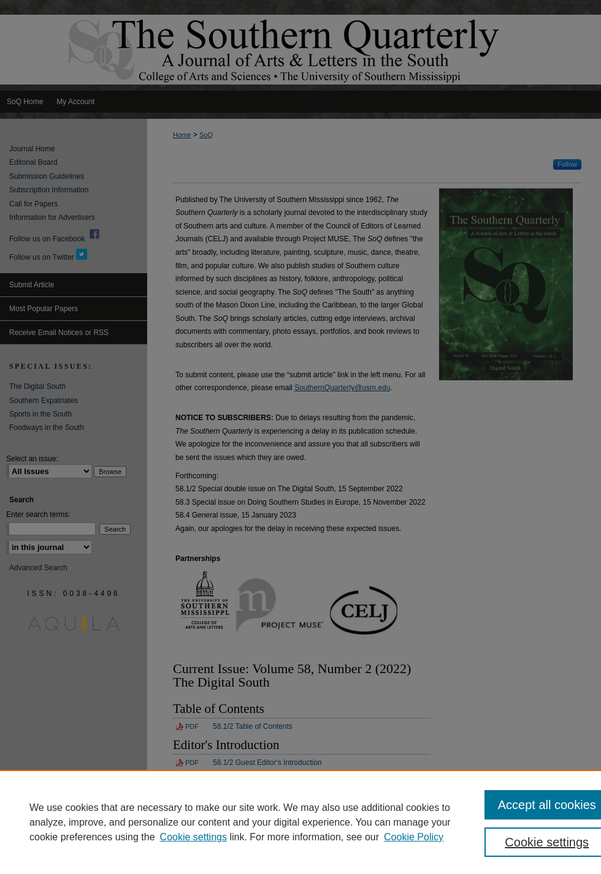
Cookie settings (193, 837)
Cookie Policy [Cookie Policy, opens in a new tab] (413, 837)
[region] (300, 822)
